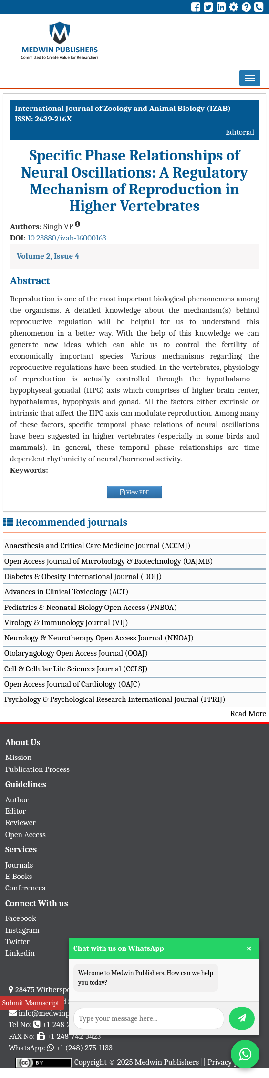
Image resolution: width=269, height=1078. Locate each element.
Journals (19, 864)
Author (17, 799)
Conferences (25, 887)
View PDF (134, 492)
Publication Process (37, 769)
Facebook (20, 918)
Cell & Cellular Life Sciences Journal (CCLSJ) (76, 668)
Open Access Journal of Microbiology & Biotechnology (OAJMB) (108, 561)
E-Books (18, 876)
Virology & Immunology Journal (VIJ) (66, 622)
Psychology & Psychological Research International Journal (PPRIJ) (115, 699)
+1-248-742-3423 (74, 1036)
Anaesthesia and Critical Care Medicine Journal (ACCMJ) (97, 545)
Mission (18, 757)
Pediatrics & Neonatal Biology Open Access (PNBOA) (90, 607)
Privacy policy (230, 1062)
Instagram (22, 930)
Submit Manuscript (30, 1002)
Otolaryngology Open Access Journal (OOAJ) (76, 653)
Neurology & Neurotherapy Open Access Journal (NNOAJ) (99, 637)
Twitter (17, 941)
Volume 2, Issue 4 (48, 255)
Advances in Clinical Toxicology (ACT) (66, 591)
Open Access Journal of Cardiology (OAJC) (72, 684)
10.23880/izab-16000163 (67, 237)
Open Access (25, 834)
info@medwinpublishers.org (66, 1013)
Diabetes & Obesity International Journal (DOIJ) (83, 576)
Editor (15, 811)
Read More (248, 713)
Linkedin (20, 953)
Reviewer (20, 822)
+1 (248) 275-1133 (84, 1047)
